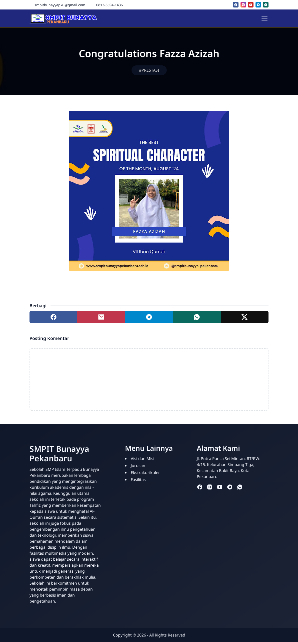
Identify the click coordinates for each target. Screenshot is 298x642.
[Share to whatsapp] (197, 317)
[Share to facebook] (53, 317)
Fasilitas (138, 479)
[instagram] (243, 4)
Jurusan (138, 465)
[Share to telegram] (149, 317)
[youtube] (251, 4)
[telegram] (258, 4)
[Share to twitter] (244, 317)
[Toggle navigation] (264, 18)
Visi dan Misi (142, 458)
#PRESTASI (149, 70)
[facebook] (235, 4)
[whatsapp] (265, 4)
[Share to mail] (101, 317)
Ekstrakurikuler (145, 472)
